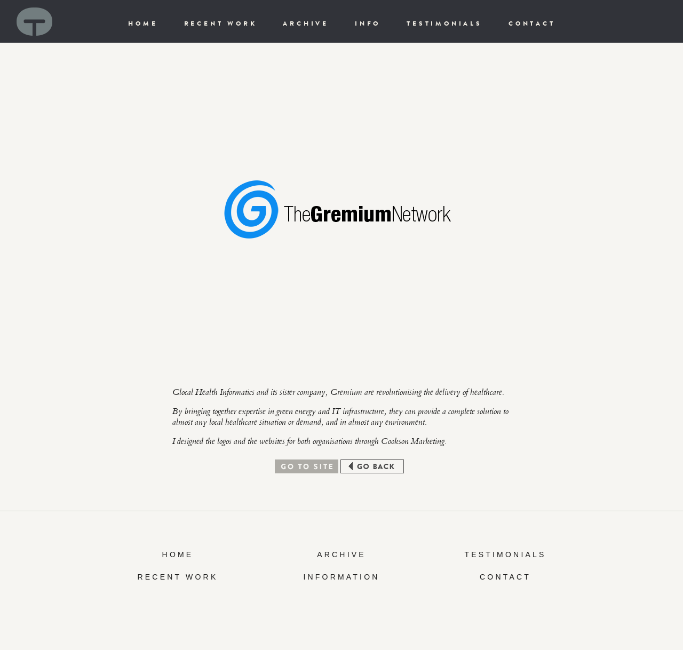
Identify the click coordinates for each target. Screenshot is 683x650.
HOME (142, 23)
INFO (367, 23)
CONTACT (532, 23)
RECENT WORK (220, 23)
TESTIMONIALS (444, 23)
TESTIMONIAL (501, 554)
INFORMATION (341, 577)
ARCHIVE (306, 23)
